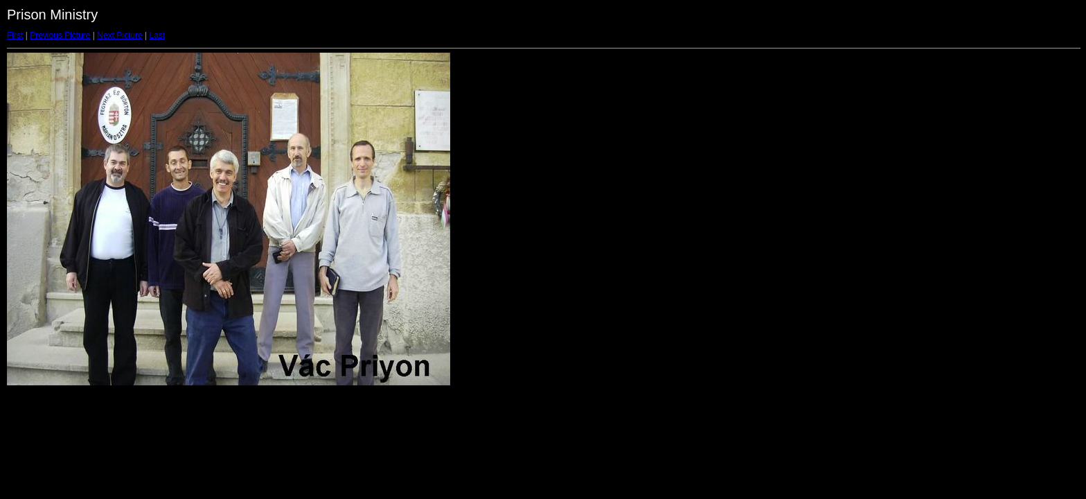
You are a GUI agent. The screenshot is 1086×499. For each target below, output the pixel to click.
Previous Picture (60, 35)
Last (157, 35)
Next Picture (119, 35)
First (15, 35)
